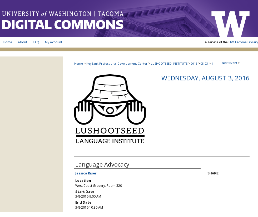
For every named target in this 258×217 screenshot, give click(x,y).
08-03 (205, 63)
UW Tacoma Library (243, 42)
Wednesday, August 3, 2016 (205, 78)
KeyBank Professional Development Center (117, 63)
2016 (194, 63)
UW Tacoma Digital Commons (102, 18)
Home (78, 63)
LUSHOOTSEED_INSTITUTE (169, 63)
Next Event (229, 63)
